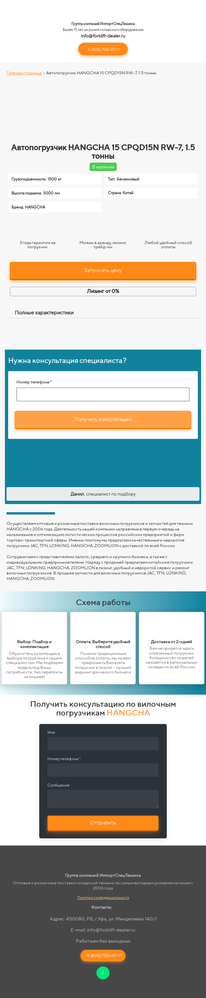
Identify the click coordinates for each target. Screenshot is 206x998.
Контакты (102, 907)
